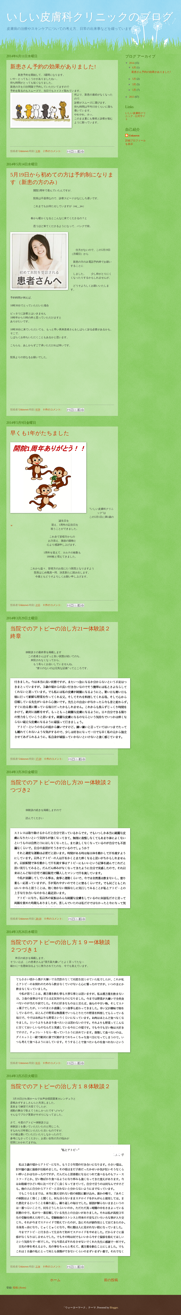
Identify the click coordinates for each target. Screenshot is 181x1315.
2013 (132, 96)
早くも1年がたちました (39, 433)
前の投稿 (111, 1280)
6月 (134, 67)
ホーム (55, 1280)
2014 (132, 63)
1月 (134, 90)
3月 (134, 84)
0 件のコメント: (52, 409)
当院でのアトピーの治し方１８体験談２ (60, 1086)
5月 (134, 79)
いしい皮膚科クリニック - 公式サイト (135, 116)
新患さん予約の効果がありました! (53, 66)
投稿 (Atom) (19, 1287)
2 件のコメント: (52, 151)
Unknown (134, 135)
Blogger (114, 1307)
